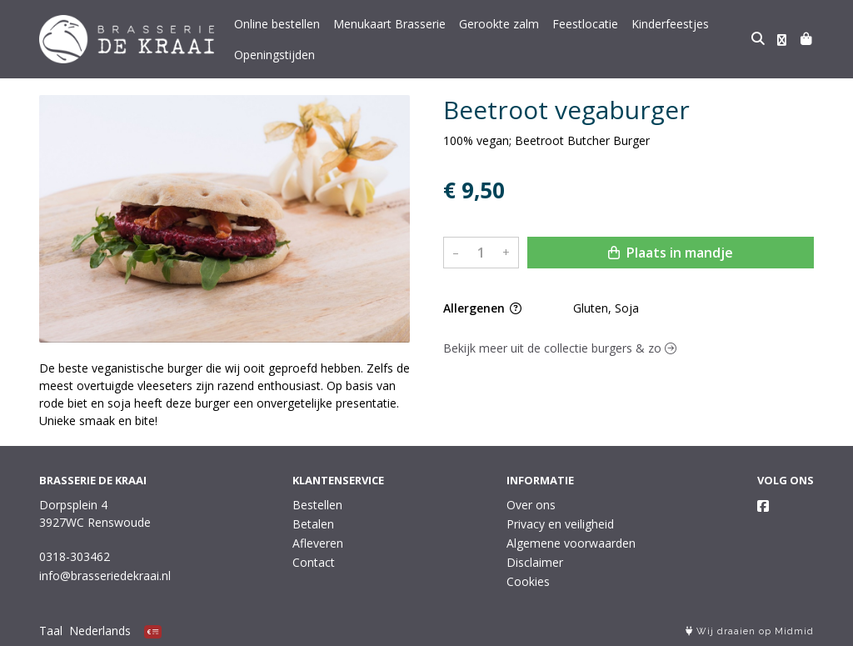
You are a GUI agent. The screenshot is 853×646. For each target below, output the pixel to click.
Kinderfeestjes (670, 24)
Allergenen (482, 308)
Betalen (313, 524)
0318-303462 (74, 556)
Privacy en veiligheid (560, 524)
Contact (313, 562)
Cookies (528, 581)
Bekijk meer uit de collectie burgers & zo (559, 348)
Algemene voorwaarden (571, 543)
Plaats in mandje (670, 252)
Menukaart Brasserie (389, 24)
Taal (50, 630)
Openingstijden (274, 55)
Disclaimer (534, 562)
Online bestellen (277, 24)
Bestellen (317, 505)
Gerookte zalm (499, 24)
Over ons (531, 505)
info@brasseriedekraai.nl (105, 575)
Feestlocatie (585, 24)
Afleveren (317, 543)
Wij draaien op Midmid (750, 631)
